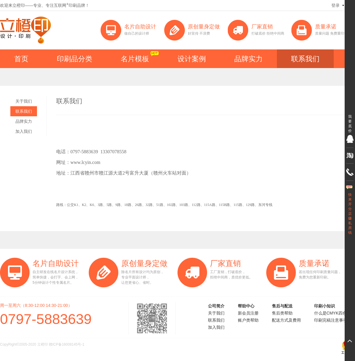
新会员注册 (248, 313)
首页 (21, 59)
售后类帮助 (282, 313)
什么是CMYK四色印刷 (334, 313)
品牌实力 (248, 59)
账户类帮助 (248, 320)
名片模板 (135, 59)
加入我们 (23, 131)
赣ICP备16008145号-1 (66, 344)
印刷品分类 (74, 59)
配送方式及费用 (286, 320)
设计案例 (192, 59)
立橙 (25, 30)
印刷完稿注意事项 (330, 320)
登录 (335, 5)
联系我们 (305, 59)
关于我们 (23, 101)
